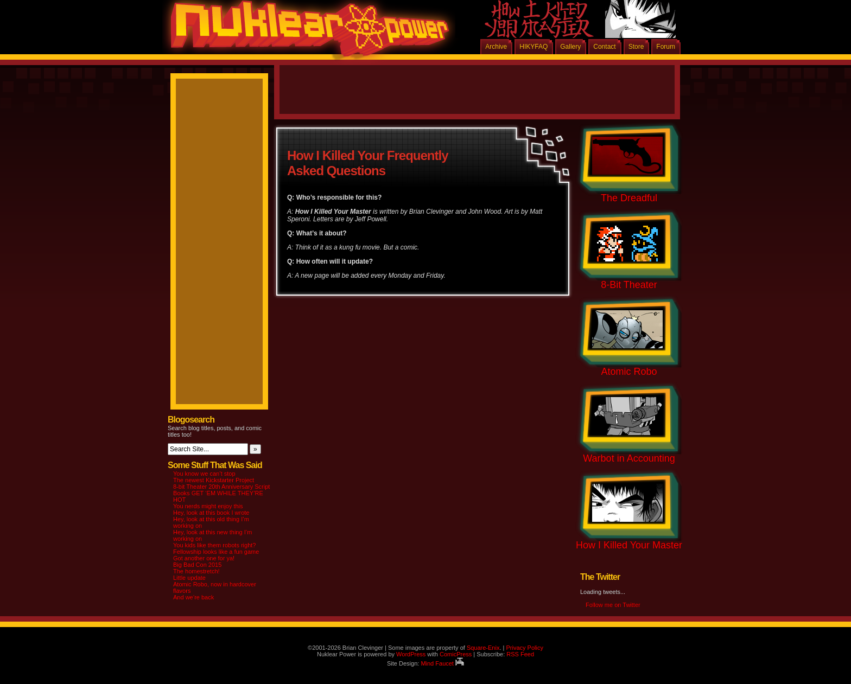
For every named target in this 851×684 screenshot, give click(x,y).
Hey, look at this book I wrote (211, 512)
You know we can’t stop (204, 473)
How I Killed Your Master (629, 545)
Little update (189, 577)
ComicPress (456, 654)
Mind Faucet (442, 663)
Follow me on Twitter (613, 605)
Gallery (570, 46)
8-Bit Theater (629, 284)
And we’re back (193, 597)
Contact (604, 46)
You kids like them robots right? (214, 545)
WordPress (411, 654)
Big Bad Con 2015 (197, 564)
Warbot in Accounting (629, 458)
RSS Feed (520, 654)
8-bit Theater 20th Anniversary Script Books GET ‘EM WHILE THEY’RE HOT (221, 493)
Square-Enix (483, 647)
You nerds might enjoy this (208, 506)
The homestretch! (196, 571)
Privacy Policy (524, 647)
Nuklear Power (306, 32)
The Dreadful (629, 198)
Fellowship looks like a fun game (216, 551)
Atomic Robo (629, 371)
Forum (665, 46)
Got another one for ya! (203, 558)
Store (636, 46)
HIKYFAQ (533, 46)
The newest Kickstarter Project (213, 480)
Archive (496, 46)
